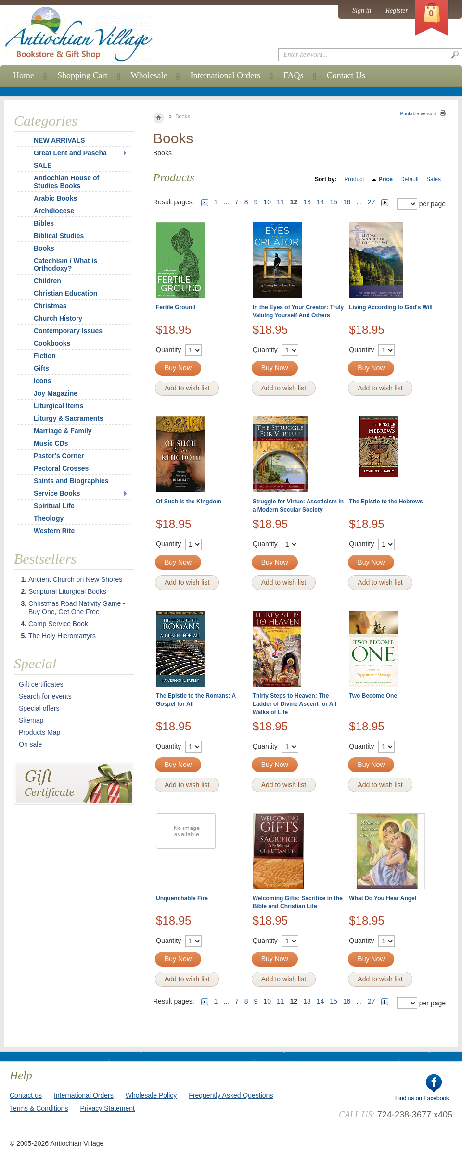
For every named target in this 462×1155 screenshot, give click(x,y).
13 (307, 202)
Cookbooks (52, 343)
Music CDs (51, 443)
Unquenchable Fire (182, 898)
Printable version (418, 113)
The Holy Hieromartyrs (62, 636)
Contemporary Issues (68, 331)
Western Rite (54, 531)
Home (23, 75)
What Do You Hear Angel (382, 898)
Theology (49, 518)
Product (354, 179)
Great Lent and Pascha (70, 153)
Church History (58, 318)
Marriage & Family (63, 431)
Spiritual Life (54, 506)
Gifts (41, 368)
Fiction (45, 356)
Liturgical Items (58, 406)
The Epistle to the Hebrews (386, 501)
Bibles (44, 223)
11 (280, 202)
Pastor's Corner (59, 456)
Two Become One (373, 695)
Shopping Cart (82, 75)
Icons (42, 381)
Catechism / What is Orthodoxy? (65, 264)
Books (44, 248)
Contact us (26, 1095)
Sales (433, 179)
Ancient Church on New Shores (75, 579)
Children (47, 281)
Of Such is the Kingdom (188, 501)
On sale (30, 744)
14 (320, 202)
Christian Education (65, 293)
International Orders (225, 75)
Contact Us (346, 75)
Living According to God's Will (391, 307)
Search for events (45, 696)
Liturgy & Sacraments (68, 418)
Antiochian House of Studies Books (66, 181)
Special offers (39, 708)
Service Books (57, 493)
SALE (42, 165)
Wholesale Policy (151, 1095)
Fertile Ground (176, 307)
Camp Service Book (58, 624)
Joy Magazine (55, 393)
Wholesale (149, 75)
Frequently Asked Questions (231, 1095)
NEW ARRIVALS (59, 140)
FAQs (293, 75)
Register (396, 10)
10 (267, 202)
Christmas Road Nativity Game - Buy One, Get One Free (76, 607)
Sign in (361, 10)
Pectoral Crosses (61, 468)
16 (347, 202)
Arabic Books (55, 198)
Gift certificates (41, 684)
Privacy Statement (107, 1108)
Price (386, 179)
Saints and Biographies (71, 481)
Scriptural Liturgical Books (67, 591)
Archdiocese (54, 210)
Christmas (43, 306)
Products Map (39, 732)
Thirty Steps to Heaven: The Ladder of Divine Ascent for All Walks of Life (294, 704)
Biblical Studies (59, 235)
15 (333, 202)
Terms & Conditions (39, 1108)
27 (371, 202)
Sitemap (31, 720)
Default (409, 179)
